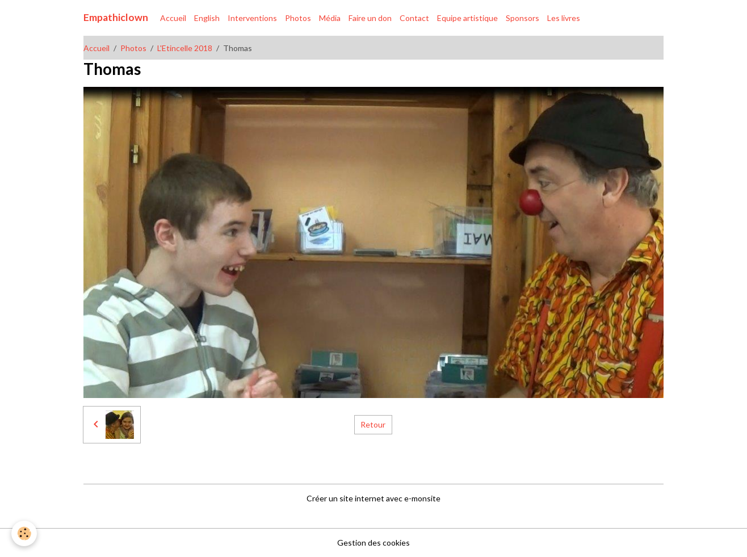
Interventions (252, 18)
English (207, 18)
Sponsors (522, 18)
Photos (298, 18)
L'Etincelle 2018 (184, 48)
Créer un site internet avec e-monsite (373, 498)
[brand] (115, 17)
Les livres (563, 18)
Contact (414, 18)
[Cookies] (24, 533)
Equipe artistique (467, 18)
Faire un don (370, 18)
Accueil (173, 18)
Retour (372, 424)
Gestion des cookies (373, 542)
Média (330, 18)
